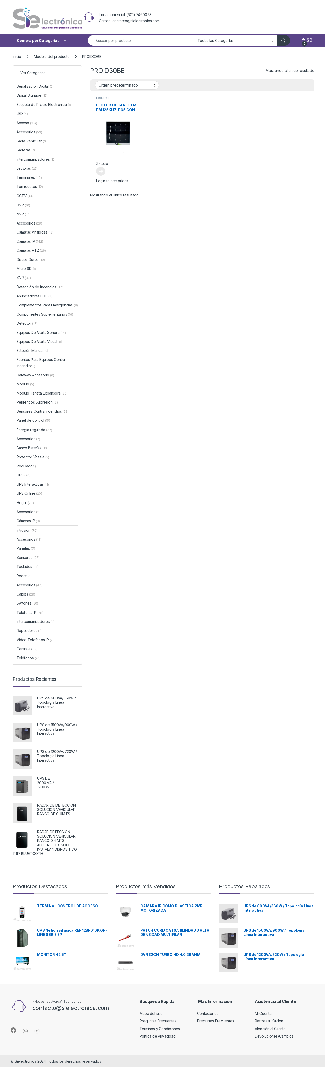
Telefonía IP (30, 612)
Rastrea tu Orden (269, 1021)
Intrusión (27, 530)
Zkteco (102, 163)
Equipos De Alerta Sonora (41, 332)
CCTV (26, 196)
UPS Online (29, 493)
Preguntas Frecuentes (158, 1021)
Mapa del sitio (151, 1013)
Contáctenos (207, 1013)
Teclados (27, 566)
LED (22, 113)
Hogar (25, 502)
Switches (27, 603)
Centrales (27, 649)
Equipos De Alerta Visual (39, 341)
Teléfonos (28, 658)
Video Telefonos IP (35, 640)
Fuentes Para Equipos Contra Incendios (41, 362)
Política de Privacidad (158, 1036)
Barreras (26, 150)
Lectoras (102, 98)
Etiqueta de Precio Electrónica (44, 104)
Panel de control (33, 420)
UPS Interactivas (33, 484)
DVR (23, 205)
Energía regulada (34, 430)
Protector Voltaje (33, 457)
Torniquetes (30, 186)
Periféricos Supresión (37, 402)
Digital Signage (32, 95)
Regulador (28, 466)
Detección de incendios (41, 287)
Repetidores (29, 630)
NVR (24, 214)
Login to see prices (112, 181)
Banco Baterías (32, 448)
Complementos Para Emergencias (47, 305)
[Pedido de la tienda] (127, 85)
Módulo (25, 384)
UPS (23, 475)
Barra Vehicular (32, 141)
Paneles (26, 548)
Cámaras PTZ (31, 250)
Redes (26, 576)
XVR (24, 277)
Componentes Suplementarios (45, 314)
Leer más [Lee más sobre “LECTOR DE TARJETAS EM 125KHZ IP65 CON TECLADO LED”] (100, 171)
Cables (26, 594)
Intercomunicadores (36, 159)
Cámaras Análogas (36, 232)
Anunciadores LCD (34, 296)
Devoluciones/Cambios (274, 1036)
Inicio (17, 56)
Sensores (28, 557)
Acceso (27, 123)
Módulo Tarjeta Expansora (42, 393)
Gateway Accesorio (35, 375)
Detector (27, 323)
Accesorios (29, 132)
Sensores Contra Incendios (43, 411)
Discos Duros (31, 259)
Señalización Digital (36, 86)
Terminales (29, 177)
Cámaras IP (30, 241)
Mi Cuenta (263, 1013)
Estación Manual (32, 350)
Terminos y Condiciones (160, 1028)
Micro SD (27, 268)
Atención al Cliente (270, 1028)
